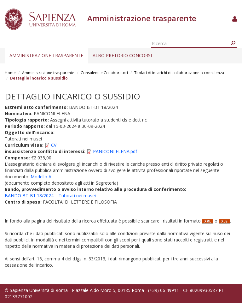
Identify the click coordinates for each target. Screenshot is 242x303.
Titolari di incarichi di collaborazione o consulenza (179, 72)
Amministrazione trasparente (46, 55)
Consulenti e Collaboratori (104, 72)
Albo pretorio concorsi (122, 55)
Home (10, 72)
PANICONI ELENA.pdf (115, 151)
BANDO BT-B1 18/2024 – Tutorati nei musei (50, 196)
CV (53, 145)
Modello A (41, 177)
